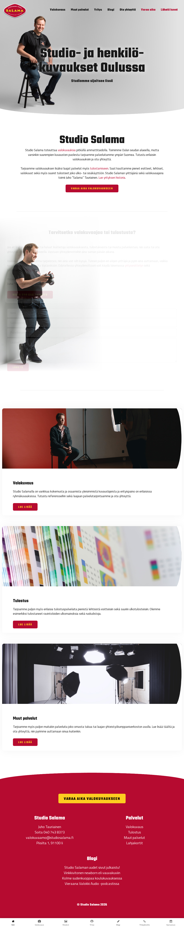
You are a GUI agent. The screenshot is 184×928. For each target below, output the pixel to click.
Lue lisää (25, 507)
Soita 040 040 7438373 (30, 295)
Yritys (98, 10)
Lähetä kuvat (169, 10)
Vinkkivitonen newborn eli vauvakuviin (92, 873)
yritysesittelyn (134, 265)
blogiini (30, 270)
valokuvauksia (67, 150)
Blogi (110, 10)
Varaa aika (148, 10)
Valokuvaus (57, 10)
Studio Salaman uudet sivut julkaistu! (92, 867)
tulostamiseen (99, 168)
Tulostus (134, 832)
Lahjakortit (134, 843)
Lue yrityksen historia (111, 177)
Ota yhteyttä (128, 10)
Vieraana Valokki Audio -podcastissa (92, 883)
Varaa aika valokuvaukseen (92, 189)
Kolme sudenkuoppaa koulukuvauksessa (92, 878)
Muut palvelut (80, 10)
